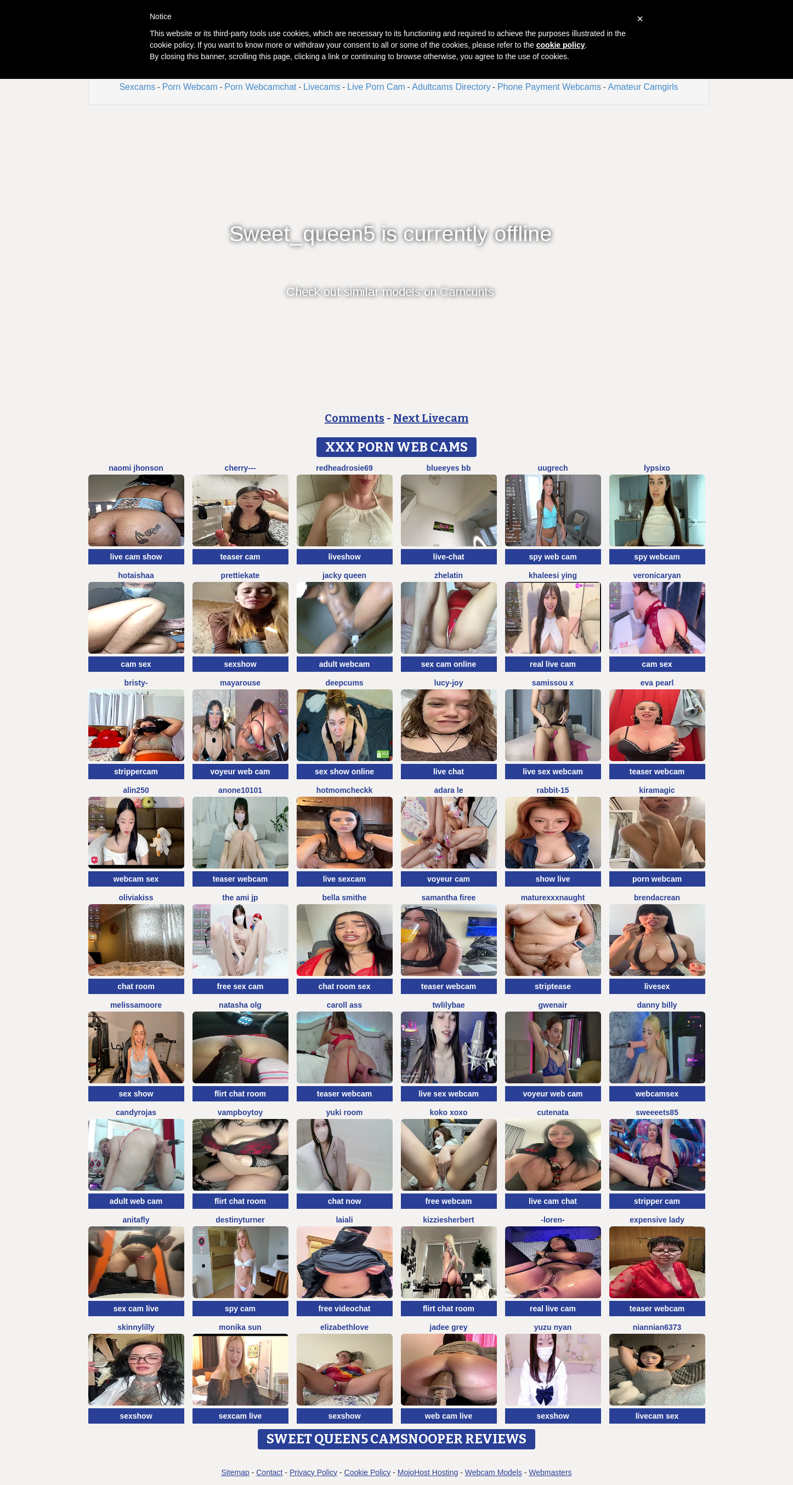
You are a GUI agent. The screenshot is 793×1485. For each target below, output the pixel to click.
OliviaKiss (135, 897)
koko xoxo (448, 1112)
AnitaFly (135, 1219)
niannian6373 (657, 1327)
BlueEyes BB (449, 468)
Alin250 (136, 790)
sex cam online (448, 664)
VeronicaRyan (657, 575)
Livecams (322, 87)
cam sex (136, 664)
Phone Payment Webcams (549, 87)
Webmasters (550, 1472)
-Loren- (553, 1219)
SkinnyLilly (136, 1327)
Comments (354, 418)
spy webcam (656, 556)
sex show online (344, 771)
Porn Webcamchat (260, 87)
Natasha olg (240, 1005)
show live (552, 879)
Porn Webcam (190, 87)
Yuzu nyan (552, 1327)
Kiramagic (657, 790)
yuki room (344, 1112)
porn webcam (657, 879)
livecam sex (657, 1416)
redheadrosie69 (344, 468)
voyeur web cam (240, 771)
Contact (269, 1472)
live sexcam (344, 879)
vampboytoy (240, 1112)
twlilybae (448, 1005)
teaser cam (240, 556)
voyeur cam (448, 879)
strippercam (136, 771)
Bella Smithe (344, 897)
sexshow (240, 664)
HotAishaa (136, 575)
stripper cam (657, 1201)
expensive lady (657, 1219)
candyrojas (136, 1112)
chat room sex (345, 986)
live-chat (449, 556)
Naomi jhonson (136, 468)
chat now (344, 1201)
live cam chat (553, 1201)
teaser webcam (657, 771)
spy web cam (552, 556)
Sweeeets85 (657, 1112)
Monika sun (240, 1327)
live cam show (136, 556)
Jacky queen (344, 575)
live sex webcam (553, 771)
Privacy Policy (313, 1472)
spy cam (240, 1308)
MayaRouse (240, 682)
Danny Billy (657, 1005)
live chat (448, 771)
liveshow (344, 556)
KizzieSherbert (448, 1219)
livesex (657, 986)
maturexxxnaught (553, 897)
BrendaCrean (657, 897)
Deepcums (344, 682)
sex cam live (136, 1308)
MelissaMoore (136, 1005)
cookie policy (560, 45)
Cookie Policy (367, 1472)
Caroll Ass (344, 1005)
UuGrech (552, 468)
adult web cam (136, 1201)
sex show (135, 1093)
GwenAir (553, 1005)
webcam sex (136, 879)
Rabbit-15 (552, 790)
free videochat (345, 1308)
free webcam (449, 1201)
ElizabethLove (344, 1327)
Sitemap (235, 1472)
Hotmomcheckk (344, 790)
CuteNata (553, 1112)
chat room (136, 986)
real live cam (553, 664)
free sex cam (240, 986)
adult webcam (344, 664)
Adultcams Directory (451, 87)
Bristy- (136, 682)
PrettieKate (240, 575)
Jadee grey (448, 1327)
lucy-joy (448, 682)
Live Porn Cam (376, 87)
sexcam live (240, 1416)
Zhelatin (448, 575)
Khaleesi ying (553, 575)
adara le (448, 790)
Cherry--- (240, 468)
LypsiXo (657, 468)
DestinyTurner (240, 1219)
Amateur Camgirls (643, 87)
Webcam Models (493, 1472)
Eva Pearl (657, 682)
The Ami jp (240, 897)
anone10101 (240, 790)
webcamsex (657, 1093)
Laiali (344, 1219)
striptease (553, 986)
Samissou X (553, 682)
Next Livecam (430, 418)
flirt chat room (240, 1093)
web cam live (448, 1416)
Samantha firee (449, 897)
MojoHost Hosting (428, 1472)
